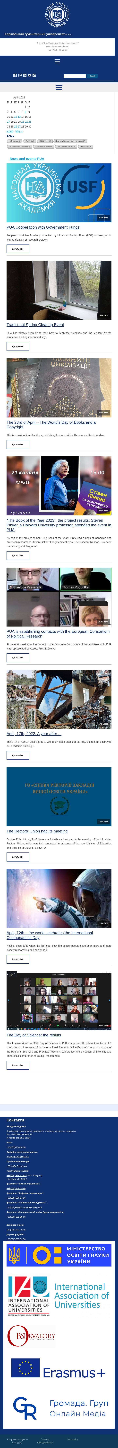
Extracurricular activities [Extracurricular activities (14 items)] (20, 146)
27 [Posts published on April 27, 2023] (19, 126)
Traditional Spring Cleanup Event (35, 324)
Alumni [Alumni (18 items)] (30, 141)
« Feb (10, 131)
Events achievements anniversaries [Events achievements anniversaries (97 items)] (70, 141)
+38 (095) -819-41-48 (17, 1166)
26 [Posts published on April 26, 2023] (15, 126)
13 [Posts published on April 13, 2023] (19, 116)
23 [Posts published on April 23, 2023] (29, 121)
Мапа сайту (73, 1439)
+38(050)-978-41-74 (16, 1207)
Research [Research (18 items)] (86, 146)
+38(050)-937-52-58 (16, 1239)
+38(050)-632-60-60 (16, 1217)
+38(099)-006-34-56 (16, 1198)
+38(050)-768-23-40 (16, 1188)
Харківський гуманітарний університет (35, 34)
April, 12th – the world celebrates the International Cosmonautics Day (50, 935)
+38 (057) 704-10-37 (57, 50)
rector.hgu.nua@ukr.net (57, 46)
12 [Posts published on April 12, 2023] (15, 116)
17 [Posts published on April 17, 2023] (8, 121)
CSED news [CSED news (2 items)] (45, 141)
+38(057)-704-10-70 (16, 1147)
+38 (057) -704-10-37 (17, 1179)
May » (19, 131)
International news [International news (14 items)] (44, 146)
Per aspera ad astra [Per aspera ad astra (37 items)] (66, 146)
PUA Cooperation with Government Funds (43, 227)
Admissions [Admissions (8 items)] (15, 141)
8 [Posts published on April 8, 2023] (25, 112)
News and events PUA (27, 158)
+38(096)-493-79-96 (16, 1229)
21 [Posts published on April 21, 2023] (22, 121)
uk (66, 34)
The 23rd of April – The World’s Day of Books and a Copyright (51, 424)
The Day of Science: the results (34, 1035)
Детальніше (18, 249)
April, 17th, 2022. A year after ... (34, 733)
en (69, 34)
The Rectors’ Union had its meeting (37, 831)
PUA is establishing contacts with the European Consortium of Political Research (58, 633)
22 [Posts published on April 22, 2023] (26, 121)
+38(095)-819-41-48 (16, 1175)
